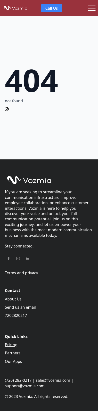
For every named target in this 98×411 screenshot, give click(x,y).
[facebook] (8, 258)
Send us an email (20, 307)
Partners (12, 353)
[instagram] (18, 258)
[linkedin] (27, 258)
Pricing (11, 344)
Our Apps (13, 361)
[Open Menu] (92, 8)
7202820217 (16, 315)
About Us (13, 299)
